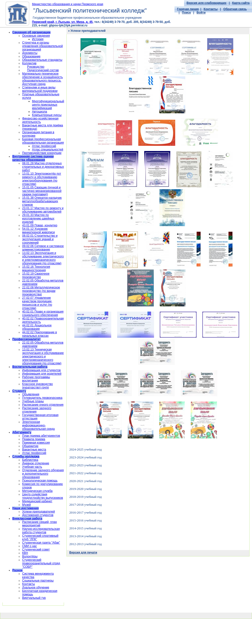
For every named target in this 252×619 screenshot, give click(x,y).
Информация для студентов (41, 370)
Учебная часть (32, 466)
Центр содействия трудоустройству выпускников (42, 496)
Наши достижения (25, 508)
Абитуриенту (21, 432)
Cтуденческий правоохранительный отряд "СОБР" (41, 563)
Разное (17, 570)
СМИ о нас (29, 546)
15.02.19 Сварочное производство (35, 275)
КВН (25, 553)
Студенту (19, 391)
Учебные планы (33, 401)
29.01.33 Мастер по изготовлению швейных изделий (38, 218)
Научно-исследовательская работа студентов (41, 530)
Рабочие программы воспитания (36, 378)
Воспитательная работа (29, 366)
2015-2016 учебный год (85, 520)
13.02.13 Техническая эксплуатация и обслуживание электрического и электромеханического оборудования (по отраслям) (43, 356)
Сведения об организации (31, 32)
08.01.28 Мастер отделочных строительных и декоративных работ (43, 167)
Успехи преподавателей (38, 511)
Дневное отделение (35, 463)
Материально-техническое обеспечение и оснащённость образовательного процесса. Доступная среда (42, 79)
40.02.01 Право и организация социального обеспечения (42, 313)
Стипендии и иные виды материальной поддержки (40, 89)
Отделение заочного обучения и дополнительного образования (43, 473)
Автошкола (39, 111)
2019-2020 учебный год (85, 489)
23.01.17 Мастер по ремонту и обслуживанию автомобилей (42, 209)
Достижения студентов (37, 515)
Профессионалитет (26, 339)
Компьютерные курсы (47, 115)
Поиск (186, 12)
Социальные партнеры (38, 580)
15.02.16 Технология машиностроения (36, 268)
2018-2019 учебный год (85, 497)
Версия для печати (83, 552)
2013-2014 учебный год (85, 536)
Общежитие (30, 446)
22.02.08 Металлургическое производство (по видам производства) (41, 291)
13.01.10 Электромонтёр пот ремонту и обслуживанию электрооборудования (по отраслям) (41, 179)
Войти (201, 12)
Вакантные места (34, 449)
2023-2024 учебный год (85, 457)
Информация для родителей (41, 373)
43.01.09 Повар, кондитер (39, 225)
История (38, 39)
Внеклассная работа (27, 518)
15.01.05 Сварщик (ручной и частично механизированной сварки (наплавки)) (42, 191)
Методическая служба (37, 491)
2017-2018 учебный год (85, 504)
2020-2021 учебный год (85, 481)
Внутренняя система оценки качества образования (33, 158)
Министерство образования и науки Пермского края (67, 4)
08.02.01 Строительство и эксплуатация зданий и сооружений (40, 239)
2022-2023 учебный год (85, 465)
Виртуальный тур (34, 598)
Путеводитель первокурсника (42, 398)
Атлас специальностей (47, 149)
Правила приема (33, 439)
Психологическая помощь (40, 480)
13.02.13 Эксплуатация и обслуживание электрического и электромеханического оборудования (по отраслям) (43, 258)
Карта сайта (241, 3)
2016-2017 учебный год (85, 512)
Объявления (30, 394)
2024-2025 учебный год (85, 449)
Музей (26, 504)
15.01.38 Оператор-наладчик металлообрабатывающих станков (42, 201)
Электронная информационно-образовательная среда (38, 425)
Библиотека (30, 460)
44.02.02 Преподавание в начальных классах (39, 334)
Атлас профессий (44, 146)
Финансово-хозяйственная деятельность (40, 120)
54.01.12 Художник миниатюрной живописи (38, 230)
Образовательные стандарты (42, 60)
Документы (29, 53)
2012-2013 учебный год (85, 544)
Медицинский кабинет (37, 501)
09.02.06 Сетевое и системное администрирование (43, 247)
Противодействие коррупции (42, 153)
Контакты (211, 9)
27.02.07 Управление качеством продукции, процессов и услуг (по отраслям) (37, 303)
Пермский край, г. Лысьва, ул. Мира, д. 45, (63, 22)
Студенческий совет (36, 549)
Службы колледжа (25, 456)
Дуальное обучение (35, 587)
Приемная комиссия (36, 442)
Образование (31, 56)
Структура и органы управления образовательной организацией (42, 46)
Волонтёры (29, 556)
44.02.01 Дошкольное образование (37, 327)
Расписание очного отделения (42, 404)
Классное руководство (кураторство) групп (37, 385)
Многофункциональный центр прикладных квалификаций (48, 105)
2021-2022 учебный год (85, 473)
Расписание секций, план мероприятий (39, 523)
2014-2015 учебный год (85, 528)
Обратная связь (235, 9)
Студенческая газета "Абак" (41, 542)
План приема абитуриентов (41, 435)
